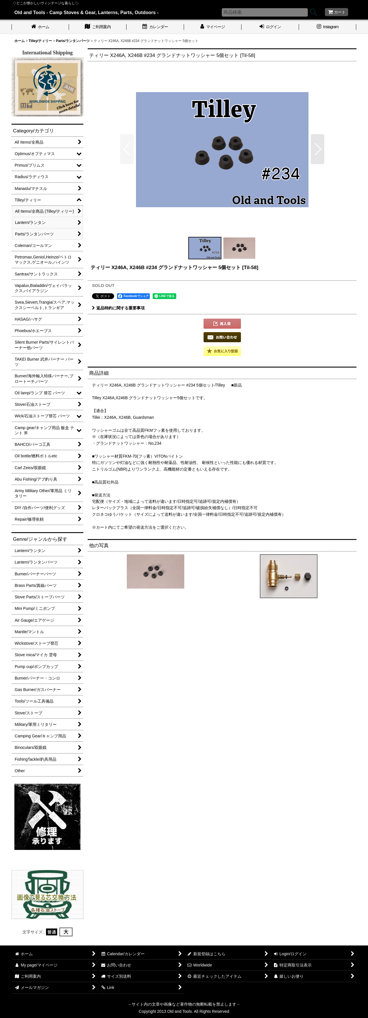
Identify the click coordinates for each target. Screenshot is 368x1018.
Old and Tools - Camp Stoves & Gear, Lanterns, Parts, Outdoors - (86, 12)
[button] (127, 149)
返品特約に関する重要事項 (118, 308)
